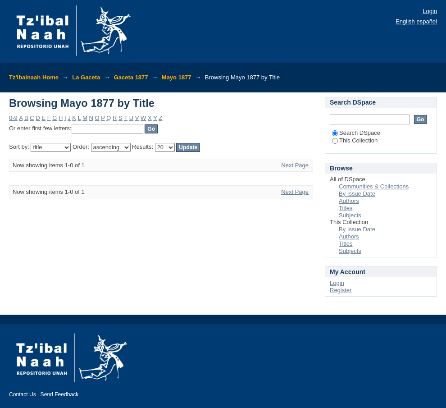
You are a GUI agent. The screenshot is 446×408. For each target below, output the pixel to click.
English (405, 21)
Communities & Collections (374, 186)
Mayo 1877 (176, 77)
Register (340, 290)
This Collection (355, 140)
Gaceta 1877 (131, 77)
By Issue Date (357, 193)
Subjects (350, 215)
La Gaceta (86, 77)
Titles (346, 208)
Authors (349, 200)
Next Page (295, 165)
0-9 (13, 118)
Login (430, 11)
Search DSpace (356, 132)
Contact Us (22, 394)
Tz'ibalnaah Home (34, 77)
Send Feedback (60, 394)
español (426, 21)
